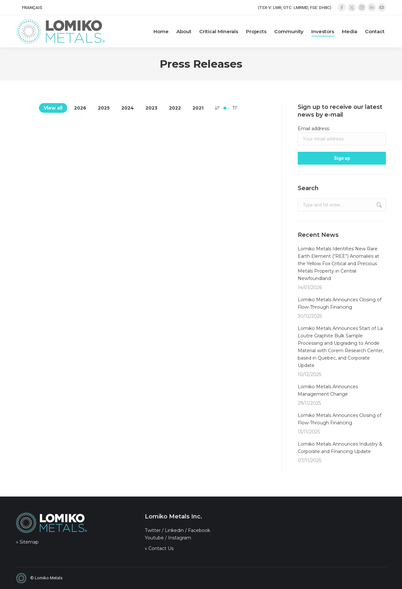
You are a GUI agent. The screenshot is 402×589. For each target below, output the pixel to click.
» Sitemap (27, 542)
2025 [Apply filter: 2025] (104, 108)
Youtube (154, 538)
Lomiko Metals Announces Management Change (328, 390)
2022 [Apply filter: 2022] (175, 108)
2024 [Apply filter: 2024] (127, 108)
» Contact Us (159, 548)
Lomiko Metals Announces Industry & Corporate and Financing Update (340, 447)
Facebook (199, 530)
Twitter (153, 530)
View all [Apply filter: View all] (53, 108)
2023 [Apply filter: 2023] (151, 108)
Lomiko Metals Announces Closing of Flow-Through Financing (339, 303)
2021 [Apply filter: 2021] (197, 108)
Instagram (179, 538)
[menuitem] (32, 8)
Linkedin (174, 530)
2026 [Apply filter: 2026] (80, 108)
